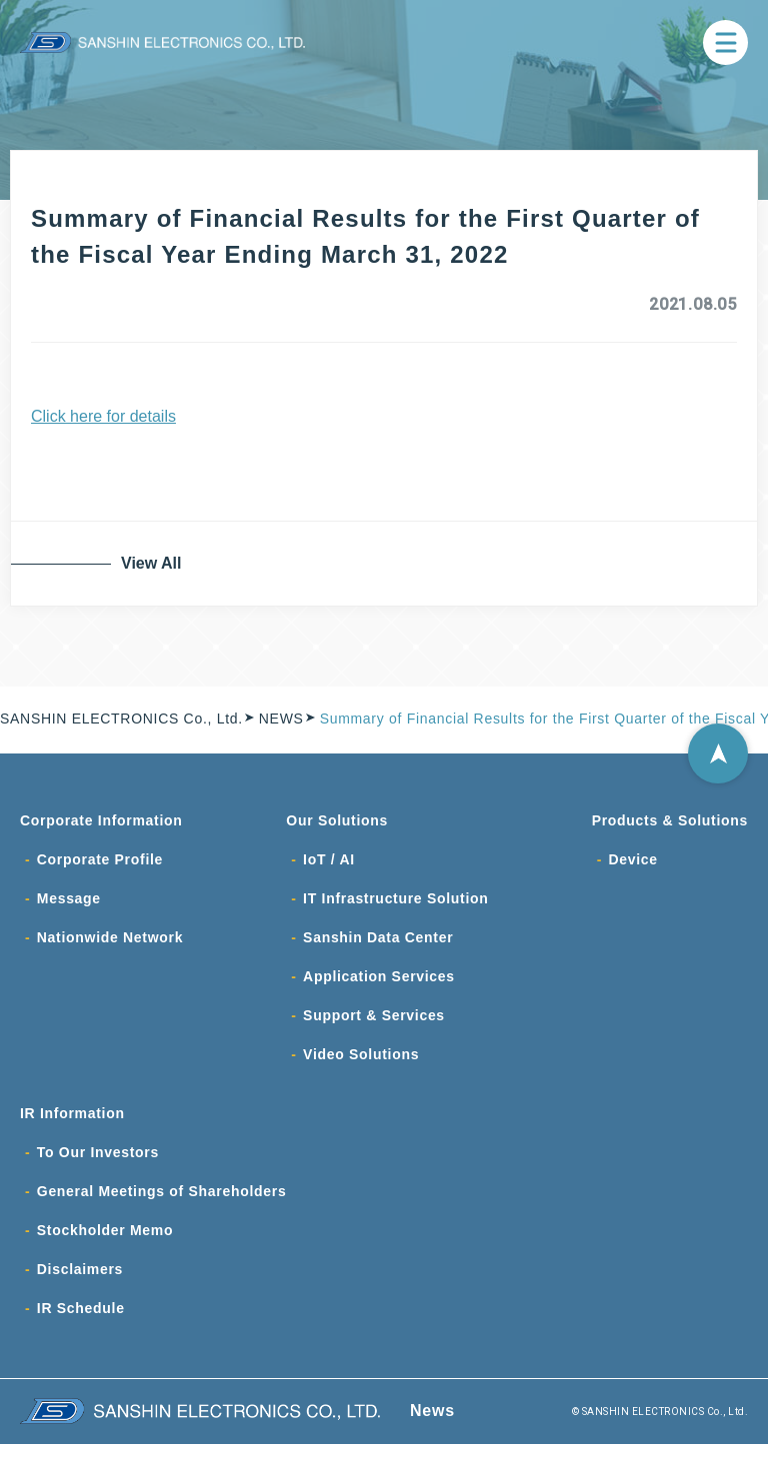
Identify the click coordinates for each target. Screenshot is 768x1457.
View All (154, 563)
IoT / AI (329, 861)
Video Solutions (361, 1061)
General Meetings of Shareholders (162, 1201)
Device (632, 861)
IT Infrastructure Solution (395, 901)
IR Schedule (81, 1321)
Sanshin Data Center (378, 941)
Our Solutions (337, 821)
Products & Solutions (670, 821)
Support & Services (374, 1021)
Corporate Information (101, 821)
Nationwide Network (110, 941)
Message (69, 901)
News (432, 1423)
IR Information (72, 1121)
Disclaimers (80, 1281)
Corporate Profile (100, 861)
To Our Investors (98, 1161)
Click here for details (103, 416)
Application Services (379, 981)
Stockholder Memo (105, 1241)
